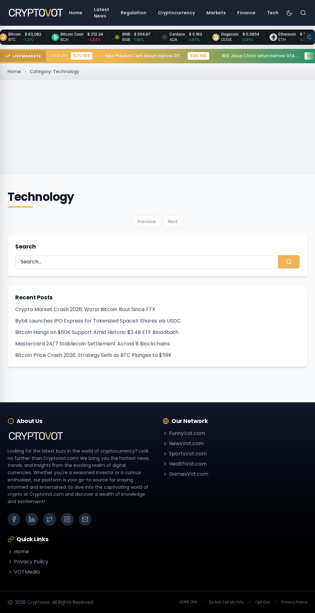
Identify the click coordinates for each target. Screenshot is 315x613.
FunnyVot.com (184, 433)
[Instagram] (67, 519)
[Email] (85, 519)
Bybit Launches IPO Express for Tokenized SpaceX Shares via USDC (98, 320)
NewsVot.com (183, 443)
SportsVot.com (185, 453)
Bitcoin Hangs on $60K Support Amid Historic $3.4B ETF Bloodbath (96, 332)
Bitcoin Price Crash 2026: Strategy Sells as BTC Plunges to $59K (93, 355)
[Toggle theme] (289, 12)
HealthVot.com (185, 463)
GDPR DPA (188, 602)
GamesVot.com (185, 474)
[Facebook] (14, 519)
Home (14, 71)
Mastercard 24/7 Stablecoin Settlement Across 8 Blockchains (92, 343)
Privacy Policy (28, 561)
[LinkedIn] (31, 519)
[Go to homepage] (36, 12)
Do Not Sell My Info (226, 602)
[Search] (303, 12)
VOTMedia (24, 572)
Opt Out (262, 602)
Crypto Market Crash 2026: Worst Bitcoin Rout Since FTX (85, 309)
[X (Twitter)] (49, 519)
